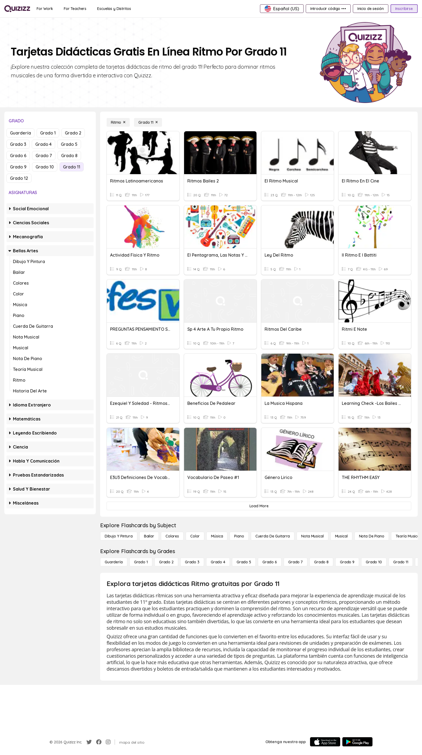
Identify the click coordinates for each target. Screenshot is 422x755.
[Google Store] (357, 741)
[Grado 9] (347, 562)
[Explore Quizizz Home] (17, 8)
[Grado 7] (295, 562)
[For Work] (44, 8)
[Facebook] (98, 742)
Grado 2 (73, 133)
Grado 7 (44, 155)
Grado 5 (69, 144)
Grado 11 (71, 167)
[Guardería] (113, 562)
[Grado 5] (244, 562)
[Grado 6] (270, 562)
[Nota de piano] (371, 536)
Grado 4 (43, 144)
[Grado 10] (373, 562)
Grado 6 (18, 155)
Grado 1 (48, 133)
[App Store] (325, 741)
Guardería (20, 133)
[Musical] (341, 536)
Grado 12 (19, 178)
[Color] (195, 536)
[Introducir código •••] (328, 8)
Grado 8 (69, 155)
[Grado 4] (218, 562)
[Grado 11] (148, 122)
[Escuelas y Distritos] (114, 8)
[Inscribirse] (404, 8)
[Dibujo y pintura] (118, 536)
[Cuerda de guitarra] (272, 536)
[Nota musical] (312, 536)
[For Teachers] (75, 8)
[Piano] (239, 536)
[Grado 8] (321, 562)
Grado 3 (18, 144)
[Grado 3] (192, 562)
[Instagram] (108, 742)
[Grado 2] (166, 562)
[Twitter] (89, 742)
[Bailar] (149, 536)
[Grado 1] (140, 562)
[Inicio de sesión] (370, 8)
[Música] (216, 536)
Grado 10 (45, 167)
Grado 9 (18, 167)
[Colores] (172, 536)
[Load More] (259, 506)
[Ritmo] (118, 122)
